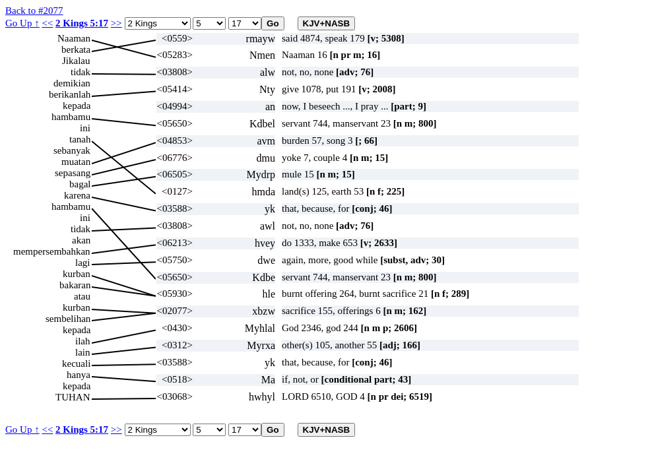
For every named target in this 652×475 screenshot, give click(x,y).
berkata (75, 49)
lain (82, 352)
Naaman (73, 38)
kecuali (76, 363)
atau (82, 296)
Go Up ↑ (22, 23)
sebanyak (71, 150)
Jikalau (76, 60)
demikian (71, 83)
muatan (75, 161)
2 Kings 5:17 (81, 23)
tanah (79, 139)
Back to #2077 (34, 10)
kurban (76, 274)
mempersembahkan (51, 251)
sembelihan (68, 318)
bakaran (74, 285)
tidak (80, 72)
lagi (82, 262)
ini (85, 128)
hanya (78, 374)
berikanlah (69, 94)
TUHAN (72, 397)
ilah (82, 341)
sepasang (72, 173)
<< (47, 23)
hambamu (70, 116)
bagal (79, 184)
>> (116, 23)
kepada (76, 105)
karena (77, 195)
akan (81, 240)
